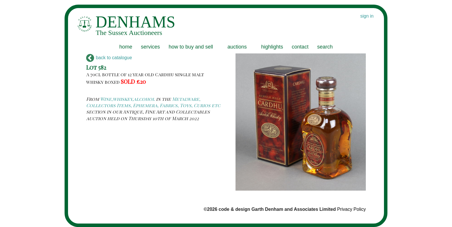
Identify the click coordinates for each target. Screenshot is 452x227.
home (125, 47)
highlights (272, 47)
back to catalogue (109, 57)
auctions (237, 47)
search (325, 47)
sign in (367, 16)
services (150, 47)
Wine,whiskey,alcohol (127, 99)
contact (300, 47)
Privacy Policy (351, 209)
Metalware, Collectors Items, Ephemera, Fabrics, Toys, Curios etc (153, 102)
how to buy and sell (191, 47)
